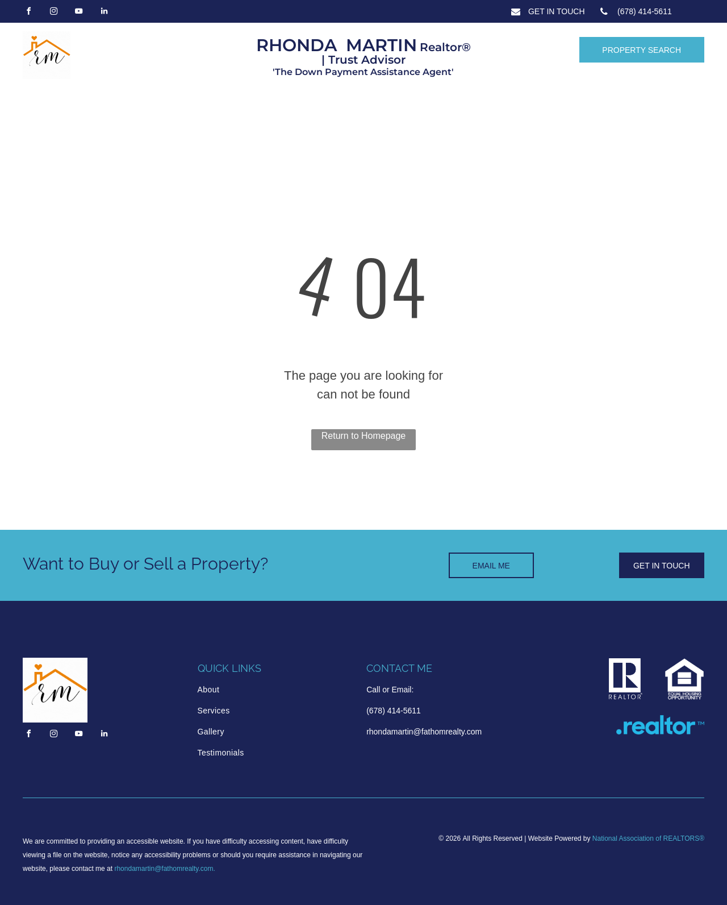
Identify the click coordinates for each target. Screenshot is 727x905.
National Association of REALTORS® (648, 838)
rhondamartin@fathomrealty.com (163, 869)
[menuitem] (246, 689)
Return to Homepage (363, 436)
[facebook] (28, 13)
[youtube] (79, 13)
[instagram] (53, 13)
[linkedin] (104, 13)
